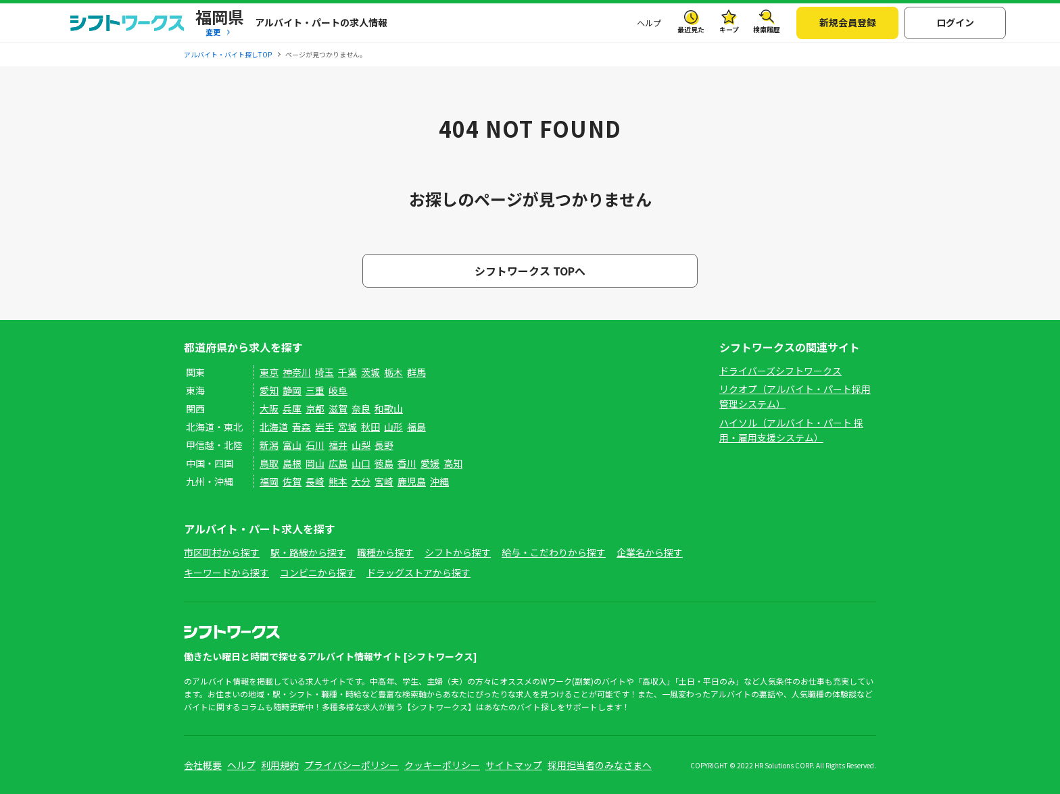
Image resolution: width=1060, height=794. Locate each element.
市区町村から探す (222, 552)
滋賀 (338, 408)
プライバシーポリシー (351, 765)
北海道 (274, 426)
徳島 (384, 463)
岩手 (324, 426)
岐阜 (338, 390)
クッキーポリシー (442, 765)
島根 (292, 463)
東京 (269, 372)
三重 (315, 390)
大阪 (269, 408)
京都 (315, 408)
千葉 (347, 372)
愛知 (269, 390)
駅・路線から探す (308, 552)
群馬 (416, 372)
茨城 (370, 372)
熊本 (338, 481)
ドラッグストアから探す (418, 572)
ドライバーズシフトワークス (780, 370)
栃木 (393, 372)
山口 (361, 463)
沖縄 (439, 481)
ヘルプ (649, 22)
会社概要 (203, 765)
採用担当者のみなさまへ (600, 765)
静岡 (292, 390)
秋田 (370, 426)
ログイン (955, 22)
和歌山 (389, 408)
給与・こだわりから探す (554, 552)
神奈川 (297, 372)
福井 (338, 445)
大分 (361, 481)
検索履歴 (766, 29)
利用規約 (280, 765)
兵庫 (292, 408)
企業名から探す (650, 552)
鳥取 (269, 463)
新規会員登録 (847, 22)
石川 (315, 445)
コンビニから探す (318, 572)
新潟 (269, 445)
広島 (338, 463)
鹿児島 (411, 481)
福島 (416, 426)
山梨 (361, 445)
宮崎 (384, 481)
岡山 (315, 463)
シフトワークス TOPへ (530, 271)
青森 (301, 426)
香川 (406, 463)
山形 (393, 426)
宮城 (347, 426)
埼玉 (324, 372)
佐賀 (292, 481)
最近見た (690, 29)
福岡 (269, 481)
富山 (292, 445)
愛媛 (429, 463)
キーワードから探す (226, 572)
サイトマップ (513, 765)
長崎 (315, 481)
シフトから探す (458, 552)
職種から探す (385, 552)
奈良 (361, 408)
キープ (729, 29)
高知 (452, 463)
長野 (384, 445)
